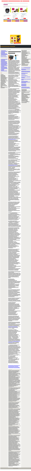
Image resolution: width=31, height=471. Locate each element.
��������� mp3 (24, 75)
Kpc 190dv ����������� (25, 67)
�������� (3, 50)
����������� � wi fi (12, 139)
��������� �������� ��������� (23, 85)
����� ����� (4, 56)
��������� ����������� (14, 365)
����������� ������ (13, 366)
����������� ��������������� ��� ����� (25, 82)
